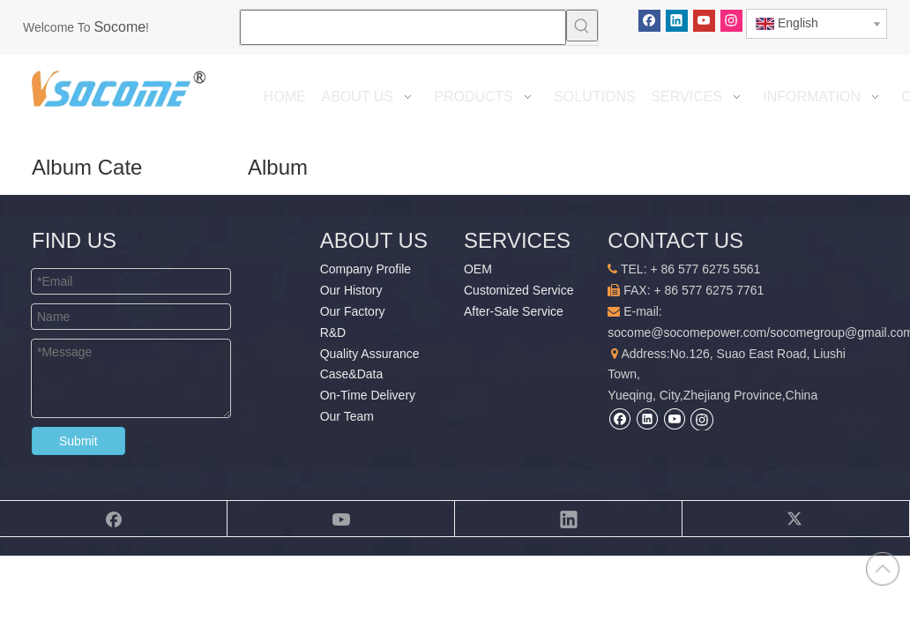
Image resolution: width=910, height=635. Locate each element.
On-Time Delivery (367, 395)
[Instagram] (731, 21)
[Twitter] (796, 518)
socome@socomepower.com (687, 332)
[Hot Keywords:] (582, 25)
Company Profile (366, 269)
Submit (78, 441)
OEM (478, 269)
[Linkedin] (677, 21)
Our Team (347, 416)
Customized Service (519, 290)
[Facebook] (649, 21)
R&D (333, 332)
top (882, 569)
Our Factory (352, 311)
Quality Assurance (370, 354)
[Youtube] (704, 21)
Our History (351, 290)
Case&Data (352, 374)
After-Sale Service (513, 311)
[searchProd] (403, 27)
